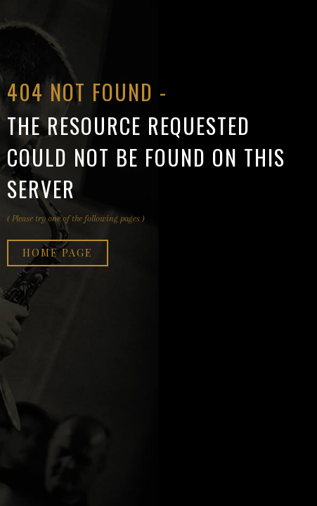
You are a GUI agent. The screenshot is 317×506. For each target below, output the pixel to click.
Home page (57, 252)
